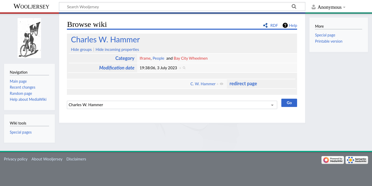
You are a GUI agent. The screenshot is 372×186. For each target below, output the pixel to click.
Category (124, 58)
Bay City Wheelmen (191, 58)
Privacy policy (15, 159)
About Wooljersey (47, 159)
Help (293, 25)
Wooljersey (31, 6)
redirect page (243, 83)
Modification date (117, 68)
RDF (274, 25)
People (158, 58)
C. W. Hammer (202, 83)
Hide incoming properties (117, 49)
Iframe (145, 58)
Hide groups (81, 49)
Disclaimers (76, 159)
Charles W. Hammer (105, 39)
